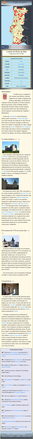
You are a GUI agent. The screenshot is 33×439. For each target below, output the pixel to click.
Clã (18, 365)
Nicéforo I (19, 359)
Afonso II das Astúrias (16, 410)
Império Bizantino (6, 367)
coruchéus (13, 305)
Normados (8, 427)
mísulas (27, 309)
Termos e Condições (8, 436)
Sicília (17, 396)
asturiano (7, 417)
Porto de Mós (21, 64)
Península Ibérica (20, 427)
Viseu (3, 412)
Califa (20, 379)
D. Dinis (4, 171)
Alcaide (13, 126)
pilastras (12, 335)
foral (25, 171)
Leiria (21, 61)
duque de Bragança (7, 212)
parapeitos (22, 307)
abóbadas (4, 323)
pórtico (29, 333)
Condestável (14, 203)
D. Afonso (16, 212)
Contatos (18, 436)
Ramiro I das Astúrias (20, 416)
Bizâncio (14, 359)
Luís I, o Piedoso (9, 385)
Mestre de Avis (24, 193)
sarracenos (17, 361)
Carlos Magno (14, 352)
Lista (7, 47)
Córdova (26, 379)
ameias (16, 311)
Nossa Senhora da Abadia (17, 399)
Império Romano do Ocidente (9, 354)
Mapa (3, 47)
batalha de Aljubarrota (22, 197)
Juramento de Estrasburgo (8, 421)
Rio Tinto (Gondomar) (19, 392)
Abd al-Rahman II (8, 379)
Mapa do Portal (26, 436)
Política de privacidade (18, 434)
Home (9, 434)
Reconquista (12, 116)
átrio (6, 333)
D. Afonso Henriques (22, 118)
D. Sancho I (5, 156)
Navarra (13, 417)
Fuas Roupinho (26, 126)
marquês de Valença (8, 214)
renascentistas (18, 335)
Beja (12, 428)
